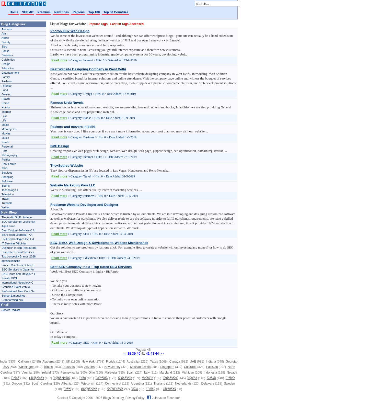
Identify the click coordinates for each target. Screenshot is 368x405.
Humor (6, 107)
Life (4, 120)
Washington (26, 367)
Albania (66, 383)
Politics (6, 159)
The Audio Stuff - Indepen (17, 217)
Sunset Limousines (13, 295)
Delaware (207, 383)
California (24, 361)
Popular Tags (98, 24)
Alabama (48, 361)
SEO (4, 168)
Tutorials (7, 203)
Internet (6, 111)
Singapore (167, 367)
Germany (102, 378)
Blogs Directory (113, 398)
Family (6, 76)
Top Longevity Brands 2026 (19, 256)
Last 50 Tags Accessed (127, 24)
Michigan (188, 372)
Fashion (7, 81)
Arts (4, 33)
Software (7, 181)
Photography (9, 155)
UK (68, 361)
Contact (62, 398)
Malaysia (111, 372)
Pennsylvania (70, 372)
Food (5, 90)
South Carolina (41, 383)
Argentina (137, 383)
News (5, 142)
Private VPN (9, 278)
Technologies (10, 190)
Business (7, 55)
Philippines (36, 378)
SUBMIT (28, 12)
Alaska (211, 378)
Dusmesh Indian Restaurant (19, 247)
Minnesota (125, 378)
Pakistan (212, 367)
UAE (193, 361)
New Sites (61, 12)
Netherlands (183, 383)
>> (162, 353)
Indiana (211, 361)
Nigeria (192, 378)
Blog (4, 46)
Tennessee (170, 378)
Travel (5, 198)
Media (5, 124)
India (3, 361)
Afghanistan (61, 378)
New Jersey (112, 367)
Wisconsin (88, 383)
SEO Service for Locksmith (18, 221)
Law (4, 116)
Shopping (8, 176)
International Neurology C (17, 282)
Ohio (91, 372)
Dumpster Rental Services (18, 252)
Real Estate (9, 163)
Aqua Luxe (8, 226)
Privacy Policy (135, 398)
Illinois (48, 367)
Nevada (232, 372)
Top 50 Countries (115, 12)
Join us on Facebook (163, 398)
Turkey (150, 389)
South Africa (115, 389)
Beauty (6, 42)
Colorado (190, 367)
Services (7, 172)
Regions (79, 12)
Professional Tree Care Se (18, 291)
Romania (68, 367)
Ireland (46, 372)
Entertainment (10, 72)
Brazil (67, 389)
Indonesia (210, 372)
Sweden (229, 383)
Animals (7, 29)
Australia (132, 361)
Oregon (17, 383)
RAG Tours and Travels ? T (18, 273)
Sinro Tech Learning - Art (17, 234)
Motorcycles (9, 129)
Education (8, 68)
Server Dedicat (11, 309)
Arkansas (169, 389)
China (15, 378)
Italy (147, 372)
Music (5, 137)
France (230, 378)
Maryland (165, 372)
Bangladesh (89, 389)
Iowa (134, 389)
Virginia (26, 372)
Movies (6, 133)
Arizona (89, 367)
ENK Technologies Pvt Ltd (18, 239)
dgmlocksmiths (11, 260)
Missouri (147, 378)
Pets (4, 150)
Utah (82, 378)
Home (14, 12)
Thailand (159, 383)
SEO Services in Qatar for (18, 269)
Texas (154, 361)
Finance (7, 85)
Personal (7, 146)
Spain (130, 372)
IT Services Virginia (14, 243)
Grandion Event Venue (16, 286)
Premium (44, 12)
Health (6, 98)
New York (88, 361)
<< (124, 353)
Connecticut (113, 383)
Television (8, 194)
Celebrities (8, 59)
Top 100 (94, 12)
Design (6, 63)
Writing (6, 207)
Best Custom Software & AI (19, 230)
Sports (6, 185)
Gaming (7, 94)
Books (5, 50)
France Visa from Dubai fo (18, 265)
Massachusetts (140, 367)
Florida (111, 361)
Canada (174, 361)
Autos (5, 37)
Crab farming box (12, 299)
